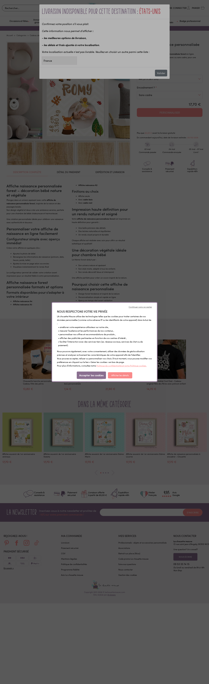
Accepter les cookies (91, 375)
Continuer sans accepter (140, 306)
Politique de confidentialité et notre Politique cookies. (121, 365)
